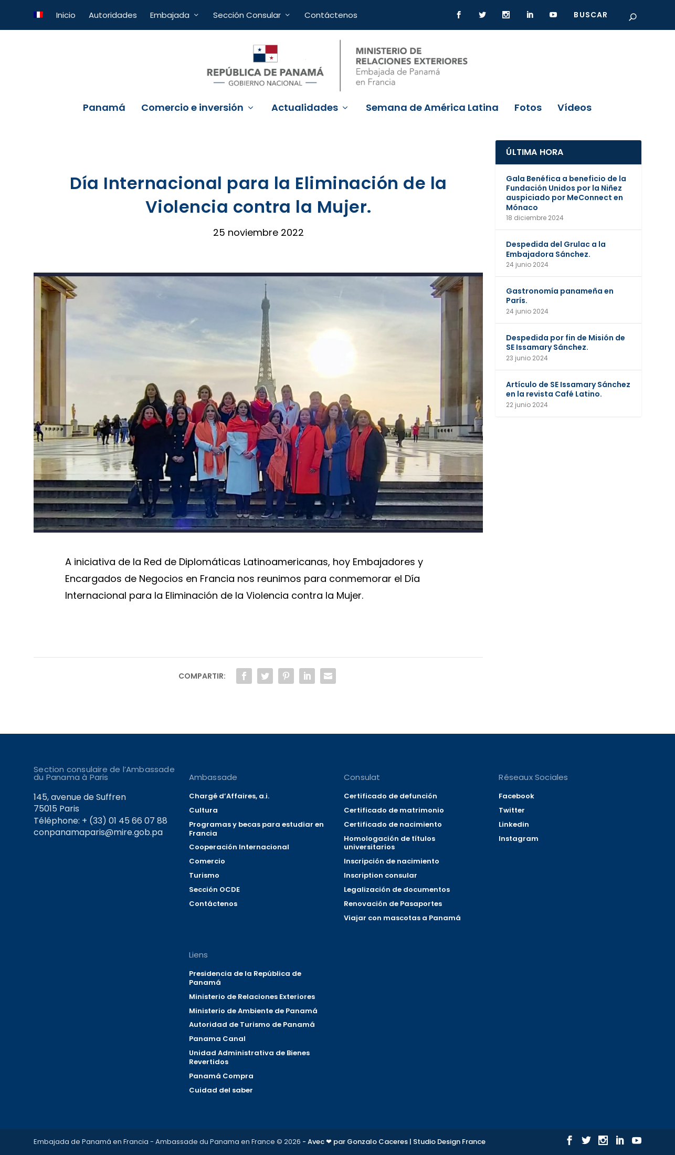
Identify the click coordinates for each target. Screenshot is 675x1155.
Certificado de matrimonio (394, 810)
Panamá (104, 108)
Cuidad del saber (221, 1090)
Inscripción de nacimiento (391, 861)
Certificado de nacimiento (393, 824)
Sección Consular (247, 14)
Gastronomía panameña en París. (560, 296)
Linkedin (514, 824)
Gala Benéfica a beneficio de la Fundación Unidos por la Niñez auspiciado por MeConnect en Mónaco (566, 193)
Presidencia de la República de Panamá (245, 978)
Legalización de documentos (397, 889)
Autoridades (113, 14)
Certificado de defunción (390, 796)
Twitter (512, 810)
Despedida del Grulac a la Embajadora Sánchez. (556, 249)
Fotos (528, 108)
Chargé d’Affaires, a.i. (229, 796)
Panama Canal (217, 1039)
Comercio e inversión (192, 108)
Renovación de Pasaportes (393, 904)
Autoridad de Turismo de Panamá (252, 1024)
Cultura (203, 810)
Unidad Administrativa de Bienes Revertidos (249, 1057)
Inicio (66, 14)
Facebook (516, 796)
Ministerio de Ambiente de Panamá (253, 1011)
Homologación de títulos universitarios (389, 843)
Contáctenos (330, 14)
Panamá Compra (221, 1076)
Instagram (519, 839)
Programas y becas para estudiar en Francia (256, 828)
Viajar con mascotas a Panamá (402, 918)
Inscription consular (380, 875)
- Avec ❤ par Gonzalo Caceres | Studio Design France (394, 1142)
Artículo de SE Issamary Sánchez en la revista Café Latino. (568, 389)
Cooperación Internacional (239, 847)
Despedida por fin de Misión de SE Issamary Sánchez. (565, 342)
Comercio (207, 861)
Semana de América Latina (432, 108)
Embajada (169, 14)
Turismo (204, 875)
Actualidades (304, 108)
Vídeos (574, 108)
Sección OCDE (214, 889)
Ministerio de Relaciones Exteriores (252, 997)
